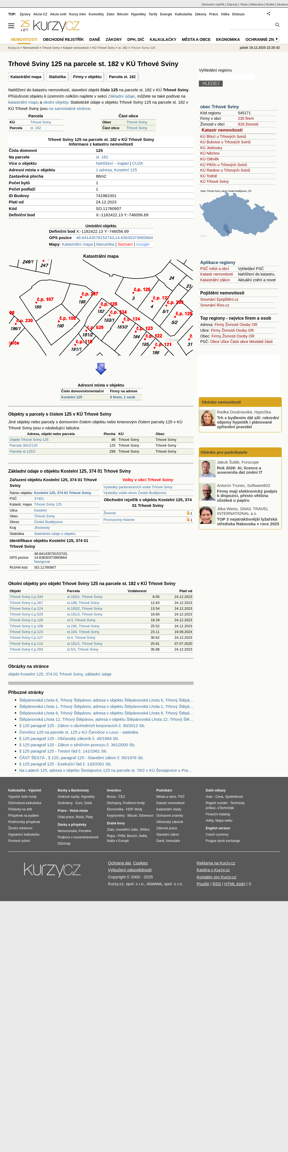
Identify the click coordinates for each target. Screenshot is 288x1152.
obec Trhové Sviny (219, 106)
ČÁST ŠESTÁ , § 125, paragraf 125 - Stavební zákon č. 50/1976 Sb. (81, 757)
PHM (121, 836)
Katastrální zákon (215, 280)
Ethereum (146, 816)
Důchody (64, 843)
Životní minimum (20, 828)
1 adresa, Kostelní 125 (116, 170)
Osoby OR (248, 324)
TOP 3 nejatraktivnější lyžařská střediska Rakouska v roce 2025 (248, 521)
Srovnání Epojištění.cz (219, 299)
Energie (166, 14)
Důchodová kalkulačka (24, 803)
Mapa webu (223, 820)
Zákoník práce (166, 828)
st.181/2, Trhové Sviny (85, 614)
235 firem (246, 118)
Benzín (132, 836)
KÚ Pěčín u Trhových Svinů (223, 165)
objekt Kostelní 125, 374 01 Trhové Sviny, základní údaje (60, 674)
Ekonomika (228, 39)
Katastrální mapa (25, 77)
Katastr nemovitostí (222, 130)
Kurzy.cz (13, 47)
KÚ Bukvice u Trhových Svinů (225, 142)
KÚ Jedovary (211, 148)
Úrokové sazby (68, 797)
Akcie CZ (40, 14)
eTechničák (226, 808)
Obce (214, 341)
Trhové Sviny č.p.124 (26, 608)
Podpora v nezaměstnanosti (78, 837)
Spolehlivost (234, 797)
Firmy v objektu (87, 77)
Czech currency (217, 834)
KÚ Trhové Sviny (214, 181)
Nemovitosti (31, 47)
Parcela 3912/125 (24, 445)
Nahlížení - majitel (112, 163)
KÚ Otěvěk (209, 159)
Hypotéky (138, 14)
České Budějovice (48, 522)
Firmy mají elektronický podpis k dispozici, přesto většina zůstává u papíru (247, 495)
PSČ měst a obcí (214, 268)
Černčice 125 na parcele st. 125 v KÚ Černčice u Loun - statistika (78, 732)
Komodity (96, 14)
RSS (217, 883)
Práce (213, 14)
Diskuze (238, 14)
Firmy (219, 324)
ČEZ (121, 797)
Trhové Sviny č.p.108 (26, 626)
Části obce (239, 341)
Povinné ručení (19, 841)
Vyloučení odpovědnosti (130, 869)
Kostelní (40, 510)
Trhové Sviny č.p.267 (26, 603)
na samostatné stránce (70, 108)
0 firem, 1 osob (122, 397)
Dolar (88, 803)
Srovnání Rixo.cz (214, 305)
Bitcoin (122, 14)
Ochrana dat (119, 863)
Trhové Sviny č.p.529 (26, 614)
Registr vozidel (216, 803)
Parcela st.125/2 (22, 451)
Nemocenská (67, 831)
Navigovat (42, 562)
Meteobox (257, 4)
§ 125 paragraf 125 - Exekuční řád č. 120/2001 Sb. (65, 764)
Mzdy (139, 809)
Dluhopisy (114, 803)
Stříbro (144, 830)
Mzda (80, 817)
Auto (209, 797)
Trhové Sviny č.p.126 (26, 620)
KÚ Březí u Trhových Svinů (223, 136)
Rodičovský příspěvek (24, 822)
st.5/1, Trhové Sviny (82, 649)
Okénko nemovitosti (221, 402)
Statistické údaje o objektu (54, 534)
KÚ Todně (208, 176)
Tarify (153, 14)
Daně (94, 39)
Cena (219, 797)
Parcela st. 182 (122, 77)
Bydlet (270, 4)
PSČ (181, 797)
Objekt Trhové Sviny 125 (29, 440)
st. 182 (35, 128)
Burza (111, 797)
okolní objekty (55, 102)
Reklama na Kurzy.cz (216, 863)
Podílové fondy (134, 803)
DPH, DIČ (135, 39)
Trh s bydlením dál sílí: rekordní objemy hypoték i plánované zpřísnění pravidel (248, 422)
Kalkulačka (183, 14)
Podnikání (164, 790)
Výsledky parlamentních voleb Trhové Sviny (137, 487)
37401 (39, 498)
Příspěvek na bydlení (23, 816)
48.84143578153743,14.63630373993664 (114, 237)
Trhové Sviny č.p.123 (26, 632)
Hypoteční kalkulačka (23, 834)
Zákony (200, 14)
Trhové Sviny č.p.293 (26, 649)
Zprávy (25, 14)
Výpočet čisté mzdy (22, 797)
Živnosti (109, 513)
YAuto (244, 4)
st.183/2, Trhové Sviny (85, 608)
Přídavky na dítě (20, 809)
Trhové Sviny (40, 122)
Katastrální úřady (168, 809)
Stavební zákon (167, 834)
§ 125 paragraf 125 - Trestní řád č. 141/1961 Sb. (63, 751)
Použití (203, 883)
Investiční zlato (127, 830)
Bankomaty (80, 790)
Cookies (140, 863)
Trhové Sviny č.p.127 (26, 637)
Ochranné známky (265, 39)
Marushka (105, 244)
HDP (129, 809)
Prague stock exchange (223, 841)
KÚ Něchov (210, 153)
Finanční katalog (218, 814)
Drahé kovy (116, 823)
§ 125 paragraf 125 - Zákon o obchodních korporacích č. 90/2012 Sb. (82, 725)
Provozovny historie (118, 520)
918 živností (248, 124)
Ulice (225, 341)
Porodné (85, 831)
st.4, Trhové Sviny (81, 637)
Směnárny (65, 803)
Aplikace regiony (217, 262)
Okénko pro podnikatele (224, 452)
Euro (78, 803)
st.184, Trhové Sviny (83, 632)
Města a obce (196, 39)
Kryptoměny (116, 816)
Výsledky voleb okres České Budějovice (134, 493)
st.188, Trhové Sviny (83, 603)
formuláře (173, 841)
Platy (89, 817)
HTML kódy (234, 883)
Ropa (111, 836)
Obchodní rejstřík (213, 4)
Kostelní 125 (71, 397)
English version (218, 828)
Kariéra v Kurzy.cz (213, 869)
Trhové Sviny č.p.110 (26, 644)
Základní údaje (121, 96)
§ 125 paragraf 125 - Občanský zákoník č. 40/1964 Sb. (69, 738)
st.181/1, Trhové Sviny (85, 644)
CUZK (137, 163)
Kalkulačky (163, 39)
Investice (114, 790)
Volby (209, 820)
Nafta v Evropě (118, 841)
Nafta (143, 836)
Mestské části (261, 341)
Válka (225, 14)
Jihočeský (42, 528)
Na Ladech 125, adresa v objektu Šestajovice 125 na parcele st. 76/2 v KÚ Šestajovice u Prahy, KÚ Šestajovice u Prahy (106, 770)
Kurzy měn (77, 14)
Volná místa (78, 811)
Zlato (111, 14)
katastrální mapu (23, 102)
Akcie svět (58, 14)
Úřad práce (66, 817)
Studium (282, 4)
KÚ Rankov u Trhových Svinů (225, 170)
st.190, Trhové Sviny (83, 626)
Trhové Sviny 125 (48, 504)
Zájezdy (232, 4)
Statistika (57, 77)
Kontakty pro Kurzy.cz (216, 877)
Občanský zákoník (169, 822)
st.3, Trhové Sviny (81, 620)
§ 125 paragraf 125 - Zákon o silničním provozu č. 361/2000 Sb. (77, 744)
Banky (62, 790)
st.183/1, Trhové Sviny (85, 597)
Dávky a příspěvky (72, 825)
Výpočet (34, 790)
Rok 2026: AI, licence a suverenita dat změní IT (239, 470)
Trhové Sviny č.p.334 (26, 597)
